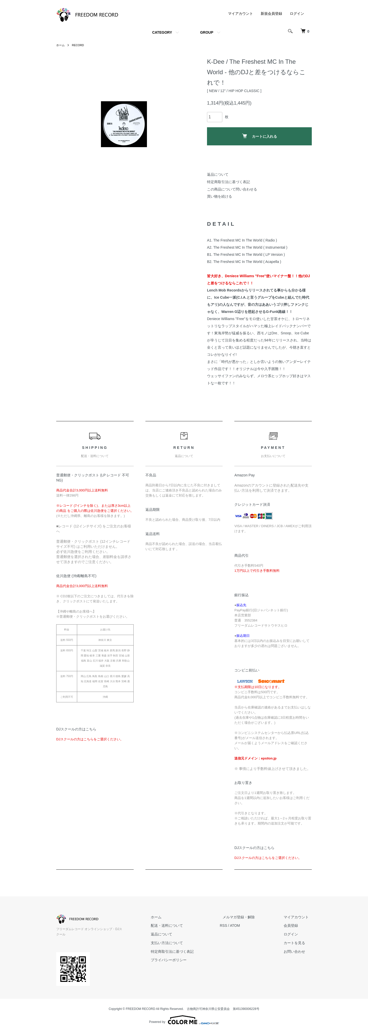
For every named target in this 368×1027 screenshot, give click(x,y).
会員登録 (294, 925)
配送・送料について (182, 925)
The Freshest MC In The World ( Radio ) (245, 240)
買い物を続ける (219, 196)
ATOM (247, 925)
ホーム (60, 45)
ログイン (297, 13)
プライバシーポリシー (183, 960)
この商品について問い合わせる (232, 189)
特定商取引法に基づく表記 (228, 182)
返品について (217, 174)
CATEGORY (162, 32)
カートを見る (297, 943)
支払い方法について (182, 943)
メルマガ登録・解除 (248, 917)
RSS (235, 925)
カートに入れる (259, 136)
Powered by (184, 1014)
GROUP (206, 32)
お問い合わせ (297, 951)
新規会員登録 (271, 13)
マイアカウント (240, 13)
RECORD (79, 45)
